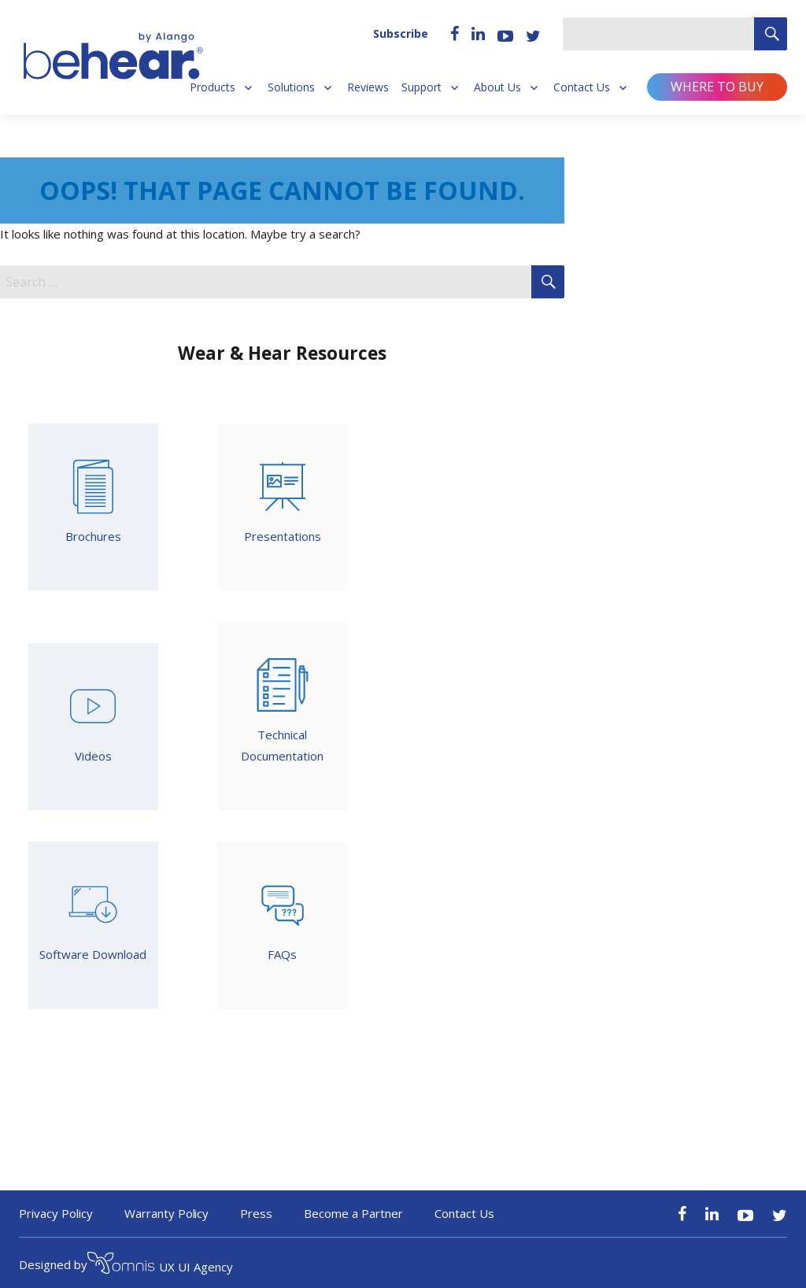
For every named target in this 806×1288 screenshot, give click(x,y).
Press (256, 1213)
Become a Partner (353, 1213)
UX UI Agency (160, 1265)
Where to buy (717, 86)
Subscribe (400, 33)
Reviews (368, 87)
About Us (497, 87)
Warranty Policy (166, 1213)
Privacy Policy (56, 1213)
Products (212, 87)
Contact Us (581, 87)
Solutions (291, 87)
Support (421, 87)
